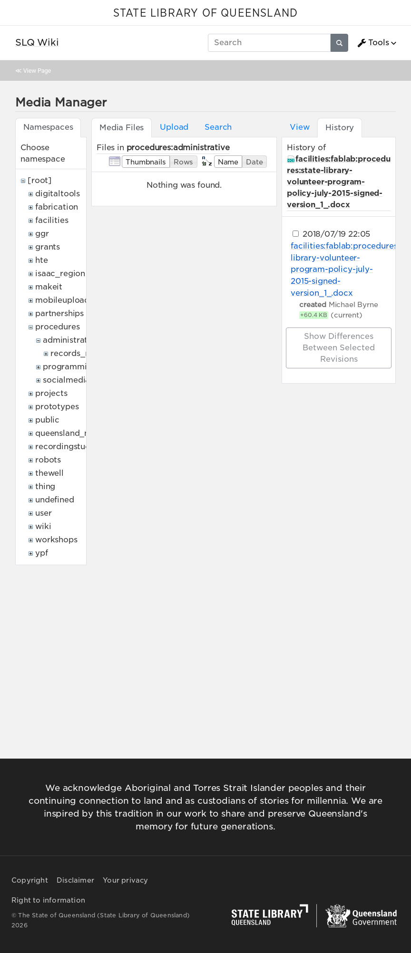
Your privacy (125, 880)
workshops (56, 539)
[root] (40, 180)
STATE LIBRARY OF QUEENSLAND (205, 13)
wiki (43, 526)
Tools (373, 43)
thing (45, 486)
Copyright (29, 880)
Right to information (48, 900)
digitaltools (57, 193)
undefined (54, 499)
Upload (174, 127)
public (47, 419)
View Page (37, 70)
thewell (49, 473)
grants (47, 246)
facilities (51, 220)
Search (218, 127)
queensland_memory (76, 433)
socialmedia (66, 380)
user (43, 513)
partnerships (59, 313)
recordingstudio (66, 446)
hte (41, 260)
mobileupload (62, 300)
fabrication (56, 207)
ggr (42, 233)
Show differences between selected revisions (339, 348)
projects (51, 393)
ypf (41, 553)
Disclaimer (75, 880)
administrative (71, 340)
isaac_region (60, 273)
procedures (57, 326)
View (299, 127)
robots (48, 459)
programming (70, 366)
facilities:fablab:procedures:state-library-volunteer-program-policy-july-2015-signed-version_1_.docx (339, 181)
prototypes (56, 406)
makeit (48, 286)
